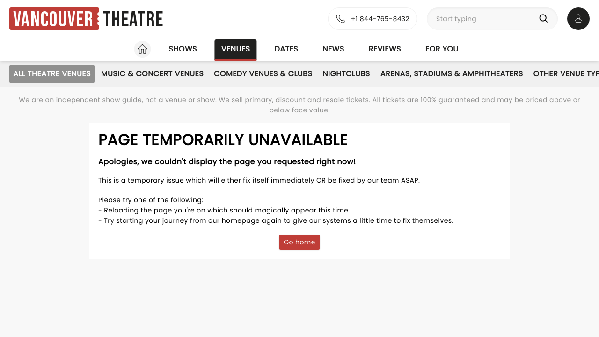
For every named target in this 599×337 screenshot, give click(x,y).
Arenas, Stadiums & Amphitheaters (451, 73)
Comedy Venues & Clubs (263, 73)
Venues (235, 49)
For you (442, 49)
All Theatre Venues (52, 73)
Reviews (385, 49)
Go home (299, 242)
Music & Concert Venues (152, 73)
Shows (182, 49)
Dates (286, 49)
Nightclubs (346, 73)
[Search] (545, 18)
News (333, 49)
